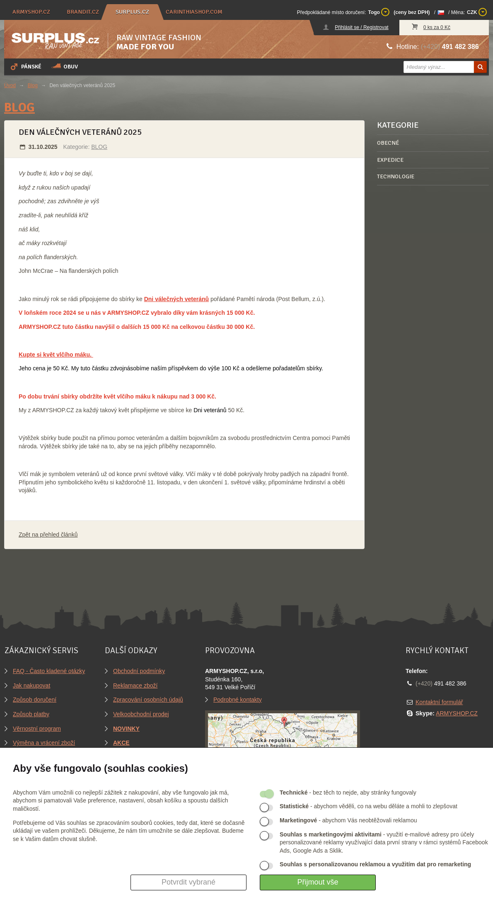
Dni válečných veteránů (176, 299)
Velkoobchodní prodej (141, 714)
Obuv (64, 66)
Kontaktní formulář (439, 702)
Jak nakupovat (31, 685)
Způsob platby (31, 714)
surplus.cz (132, 11)
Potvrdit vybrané (188, 882)
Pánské (25, 66)
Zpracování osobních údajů (148, 699)
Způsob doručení (34, 699)
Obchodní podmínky (139, 671)
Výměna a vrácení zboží (44, 742)
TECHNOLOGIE (395, 176)
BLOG (19, 107)
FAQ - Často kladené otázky (49, 671)
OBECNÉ (388, 142)
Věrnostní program (37, 728)
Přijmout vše (317, 882)
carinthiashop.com (194, 11)
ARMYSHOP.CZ (457, 713)
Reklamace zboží (135, 685)
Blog (33, 85)
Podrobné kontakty (237, 699)
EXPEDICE (390, 159)
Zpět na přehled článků (48, 534)
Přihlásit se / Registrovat (361, 27)
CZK (477, 12)
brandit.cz (83, 11)
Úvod (10, 85)
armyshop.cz (31, 11)
